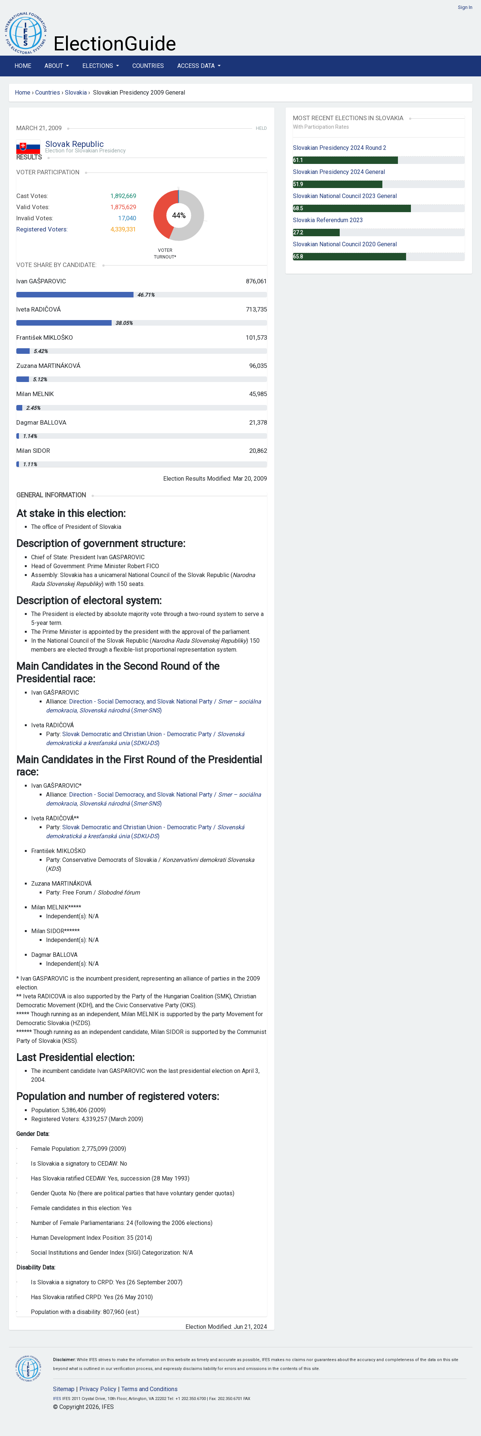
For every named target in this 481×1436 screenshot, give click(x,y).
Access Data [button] (196, 65)
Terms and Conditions (149, 1389)
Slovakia (76, 92)
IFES (57, 1398)
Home (22, 65)
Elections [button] (98, 65)
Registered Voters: (42, 229)
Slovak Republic (74, 144)
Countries (148, 65)
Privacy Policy (97, 1389)
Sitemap (64, 1389)
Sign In (465, 7)
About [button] (55, 65)
